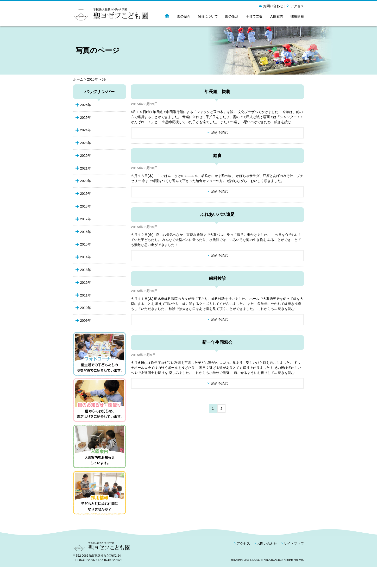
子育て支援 (254, 16)
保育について (208, 16)
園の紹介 (183, 16)
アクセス (297, 6)
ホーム (78, 79)
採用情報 (297, 16)
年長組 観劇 (217, 91)
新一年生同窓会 (217, 342)
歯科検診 (217, 278)
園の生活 (232, 16)
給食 (217, 155)
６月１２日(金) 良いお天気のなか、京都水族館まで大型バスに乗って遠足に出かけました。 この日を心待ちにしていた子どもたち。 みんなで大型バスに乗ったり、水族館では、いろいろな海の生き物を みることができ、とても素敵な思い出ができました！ (216, 240)
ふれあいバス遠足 (217, 214)
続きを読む (219, 132)
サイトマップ (294, 543)
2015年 (92, 79)
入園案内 (276, 16)
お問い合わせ (273, 6)
